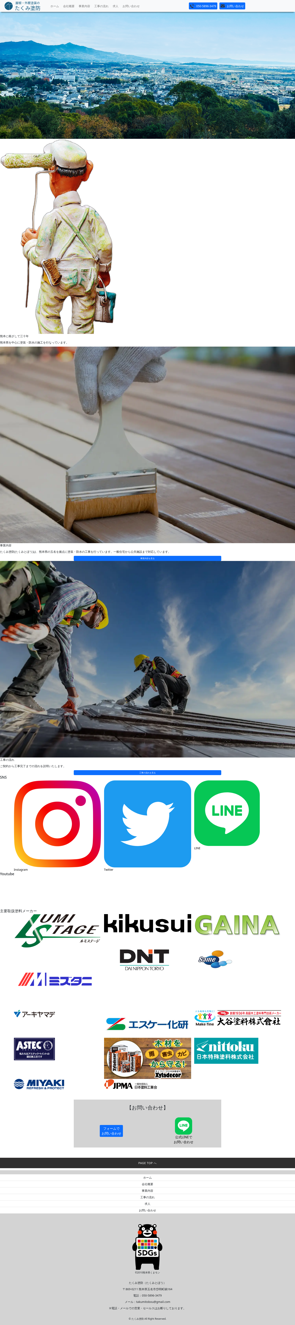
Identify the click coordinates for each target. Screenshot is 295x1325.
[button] (203, 6)
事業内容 (84, 6)
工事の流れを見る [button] (147, 772)
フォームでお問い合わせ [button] (111, 1131)
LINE (197, 848)
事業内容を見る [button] (147, 558)
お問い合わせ (131, 6)
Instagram (21, 870)
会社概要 (69, 6)
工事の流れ (101, 6)
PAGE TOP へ (147, 1163)
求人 (115, 6)
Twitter (108, 870)
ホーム (54, 6)
